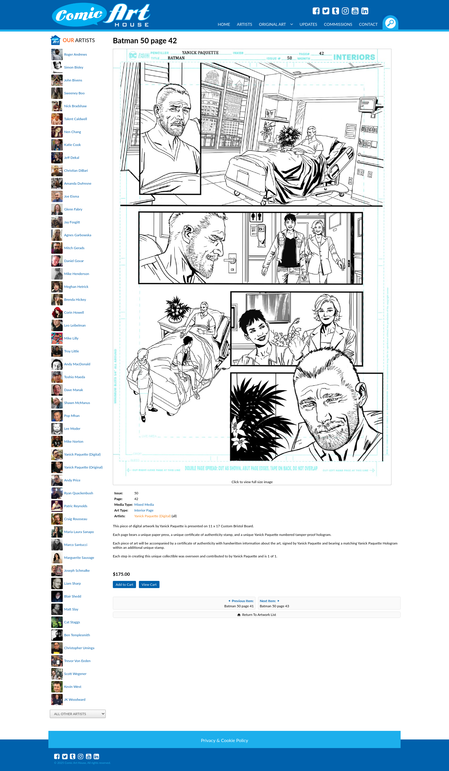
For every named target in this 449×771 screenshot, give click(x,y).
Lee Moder (72, 428)
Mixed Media (144, 504)
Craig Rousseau (75, 519)
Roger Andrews (75, 54)
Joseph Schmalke (77, 570)
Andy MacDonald (77, 364)
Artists (244, 24)
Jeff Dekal (71, 157)
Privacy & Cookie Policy (224, 740)
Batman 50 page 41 (239, 603)
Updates (308, 24)
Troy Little (71, 351)
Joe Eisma (71, 196)
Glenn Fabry (73, 209)
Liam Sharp (72, 583)
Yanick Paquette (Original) (83, 467)
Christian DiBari (76, 170)
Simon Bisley (73, 67)
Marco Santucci (75, 544)
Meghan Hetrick (76, 286)
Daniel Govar (74, 261)
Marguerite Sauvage (79, 557)
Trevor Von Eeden (77, 661)
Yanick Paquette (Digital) (82, 454)
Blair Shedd (72, 596)
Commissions (338, 24)
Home (224, 24)
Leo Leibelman (75, 325)
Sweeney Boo (74, 93)
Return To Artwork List (259, 614)
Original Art (276, 24)
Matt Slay (71, 609)
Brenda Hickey (75, 299)
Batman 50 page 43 (274, 603)
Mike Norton (73, 441)
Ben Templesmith (77, 635)
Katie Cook (72, 145)
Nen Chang (72, 132)
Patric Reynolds (75, 506)
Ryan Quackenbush (78, 493)
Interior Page (143, 510)
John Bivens (73, 80)
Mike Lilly (71, 338)
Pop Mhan (72, 415)
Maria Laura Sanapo (79, 532)
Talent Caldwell (75, 119)
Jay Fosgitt (72, 222)
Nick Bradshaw (75, 106)
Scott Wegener (75, 674)
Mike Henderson (76, 274)
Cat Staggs (72, 622)
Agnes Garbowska (77, 235)
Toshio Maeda (74, 377)
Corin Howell (74, 312)
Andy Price (72, 480)
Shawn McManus (77, 403)
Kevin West (72, 686)
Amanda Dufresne (77, 183)
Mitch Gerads (74, 248)
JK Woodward (74, 699)
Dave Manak (73, 390)
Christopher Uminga (79, 648)
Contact (368, 24)
